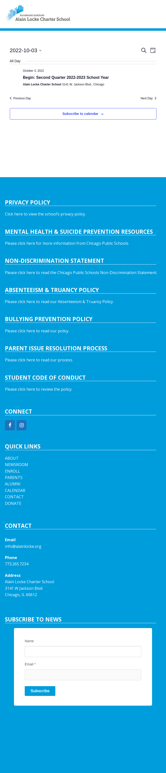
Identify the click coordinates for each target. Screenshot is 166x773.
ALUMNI (13, 484)
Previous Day (20, 98)
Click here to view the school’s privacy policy (45, 214)
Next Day (148, 98)
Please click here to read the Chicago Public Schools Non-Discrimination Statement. (81, 272)
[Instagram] (21, 425)
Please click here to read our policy (36, 331)
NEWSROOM (16, 464)
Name (29, 641)
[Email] (83, 674)
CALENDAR (15, 490)
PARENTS (14, 477)
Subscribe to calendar (80, 114)
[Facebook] (10, 425)
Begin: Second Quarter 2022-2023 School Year (66, 77)
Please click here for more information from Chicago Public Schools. (67, 243)
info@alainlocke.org (23, 546)
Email (30, 664)
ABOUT (12, 458)
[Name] (83, 651)
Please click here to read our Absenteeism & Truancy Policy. (59, 301)
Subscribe (40, 691)
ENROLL (12, 471)
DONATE (13, 503)
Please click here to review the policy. (38, 389)
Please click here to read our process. (39, 360)
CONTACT (14, 496)
